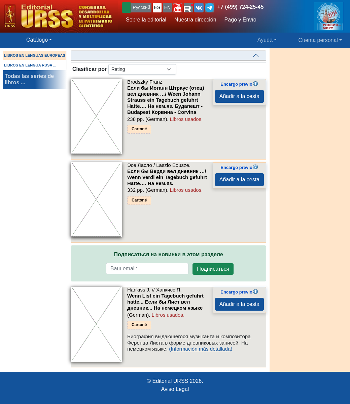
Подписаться (213, 269)
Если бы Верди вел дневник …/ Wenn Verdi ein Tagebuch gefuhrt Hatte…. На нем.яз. (167, 177)
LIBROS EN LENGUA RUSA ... (30, 65)
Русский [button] (141, 7)
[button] (177, 7)
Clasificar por (89, 69)
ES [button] (157, 7)
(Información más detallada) (200, 349)
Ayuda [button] (265, 40)
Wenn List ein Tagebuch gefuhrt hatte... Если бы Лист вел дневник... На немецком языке (165, 302)
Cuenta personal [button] (318, 40)
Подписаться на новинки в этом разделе (168, 254)
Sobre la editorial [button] (146, 20)
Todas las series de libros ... (29, 79)
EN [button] (167, 7)
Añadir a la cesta (239, 96)
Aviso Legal (175, 389)
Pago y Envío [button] (240, 20)
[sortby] (142, 69)
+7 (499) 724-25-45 (240, 7)
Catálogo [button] (37, 40)
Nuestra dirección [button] (195, 20)
